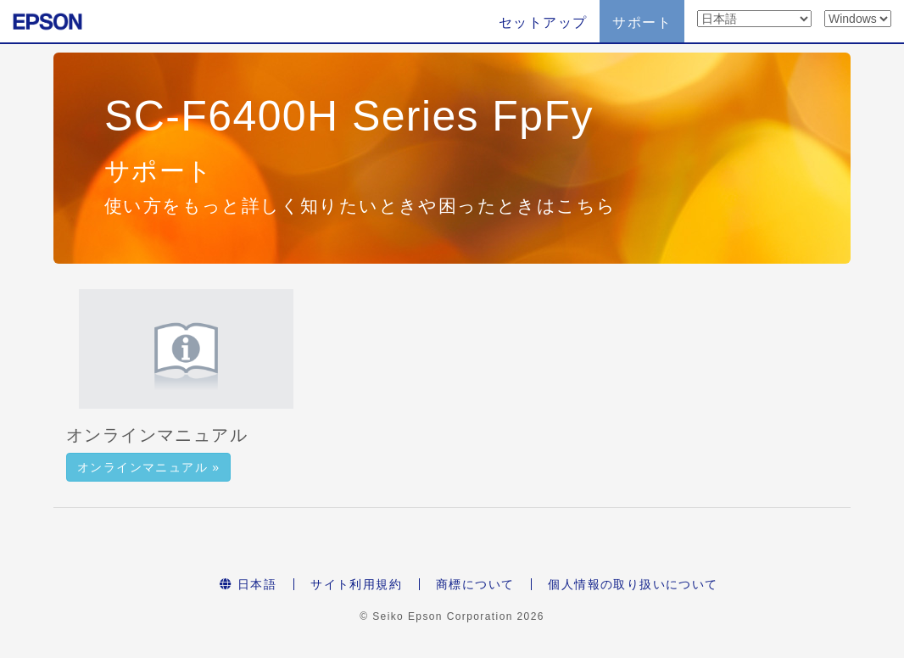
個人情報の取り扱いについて (632, 584)
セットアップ (543, 22)
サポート (642, 22)
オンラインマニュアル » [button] (148, 467)
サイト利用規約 (356, 584)
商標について (475, 584)
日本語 (248, 584)
